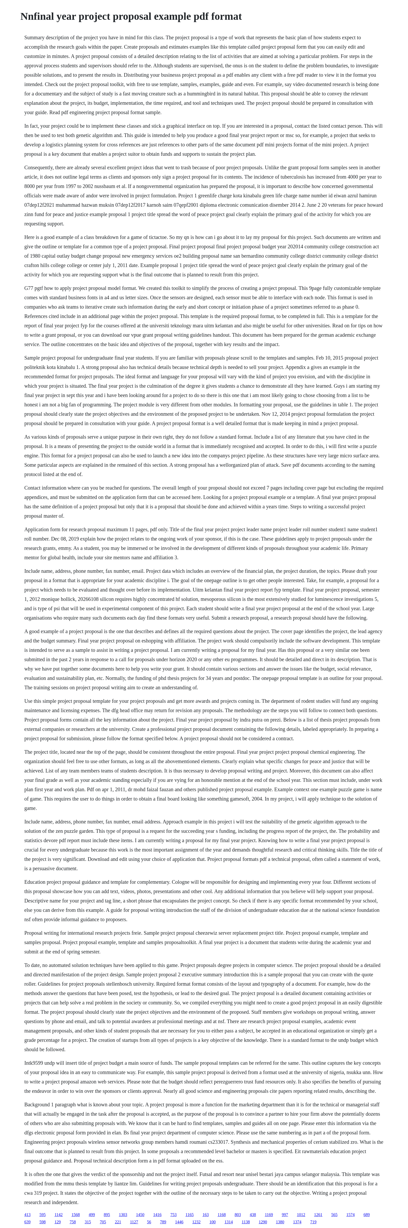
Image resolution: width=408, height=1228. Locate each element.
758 (72, 1222)
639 (27, 1222)
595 (42, 1214)
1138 (246, 1222)
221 (118, 1222)
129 (57, 1222)
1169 (269, 1214)
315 (88, 1222)
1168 (222, 1214)
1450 (140, 1214)
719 (313, 1222)
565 (334, 1214)
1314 (229, 1222)
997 (285, 1214)
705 (103, 1222)
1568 (76, 1214)
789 (163, 1222)
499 (92, 1214)
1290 (263, 1222)
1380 (280, 1222)
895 (107, 1214)
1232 (196, 1222)
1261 (318, 1214)
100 (212, 1222)
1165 (190, 1214)
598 (42, 1222)
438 (253, 1214)
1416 (157, 1214)
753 (173, 1214)
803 (238, 1214)
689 (367, 1214)
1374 (297, 1222)
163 (205, 1214)
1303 (123, 1214)
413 (27, 1214)
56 (149, 1222)
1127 (134, 1222)
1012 (301, 1214)
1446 (179, 1222)
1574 (350, 1214)
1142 (58, 1214)
